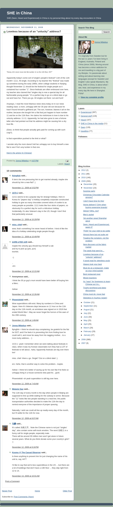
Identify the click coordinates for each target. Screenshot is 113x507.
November (88, 188)
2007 (83, 343)
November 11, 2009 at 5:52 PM (25, 188)
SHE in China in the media (92, 123)
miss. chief (17, 225)
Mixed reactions (90, 278)
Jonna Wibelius (19, 326)
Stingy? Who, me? (91, 211)
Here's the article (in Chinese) (19, 153)
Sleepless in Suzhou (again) (95, 298)
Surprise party (89, 191)
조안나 (15, 193)
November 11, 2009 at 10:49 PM (26, 237)
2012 (83, 170)
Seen (83, 127)
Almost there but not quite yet (95, 235)
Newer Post (7, 491)
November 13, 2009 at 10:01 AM (26, 476)
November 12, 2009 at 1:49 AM (25, 320)
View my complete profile (92, 97)
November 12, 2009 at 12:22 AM (26, 271)
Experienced (86, 112)
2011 (83, 174)
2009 (83, 181)
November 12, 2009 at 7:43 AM (25, 384)
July (86, 313)
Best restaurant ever (92, 274)
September (89, 306)
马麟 (14, 424)
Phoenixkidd (18, 300)
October (87, 302)
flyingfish (16, 176)
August (87, 310)
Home (37, 491)
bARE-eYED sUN (19, 242)
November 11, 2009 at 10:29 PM (26, 219)
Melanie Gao (17, 389)
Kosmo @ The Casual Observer (26, 452)
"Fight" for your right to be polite (96, 231)
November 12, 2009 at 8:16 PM (25, 447)
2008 (83, 339)
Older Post (67, 491)
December (88, 184)
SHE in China (19, 13)
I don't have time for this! (93, 201)
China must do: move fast (94, 294)
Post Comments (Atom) (24, 497)
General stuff (86, 116)
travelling (84, 131)
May (86, 320)
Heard (67, 164)
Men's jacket (88, 215)
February (88, 331)
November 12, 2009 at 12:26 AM (26, 294)
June (86, 317)
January (87, 335)
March (87, 328)
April (86, 324)
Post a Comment (12, 481)
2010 (83, 177)
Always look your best (92, 264)
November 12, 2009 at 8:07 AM (25, 418)
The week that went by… (93, 251)
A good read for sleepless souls (96, 261)
